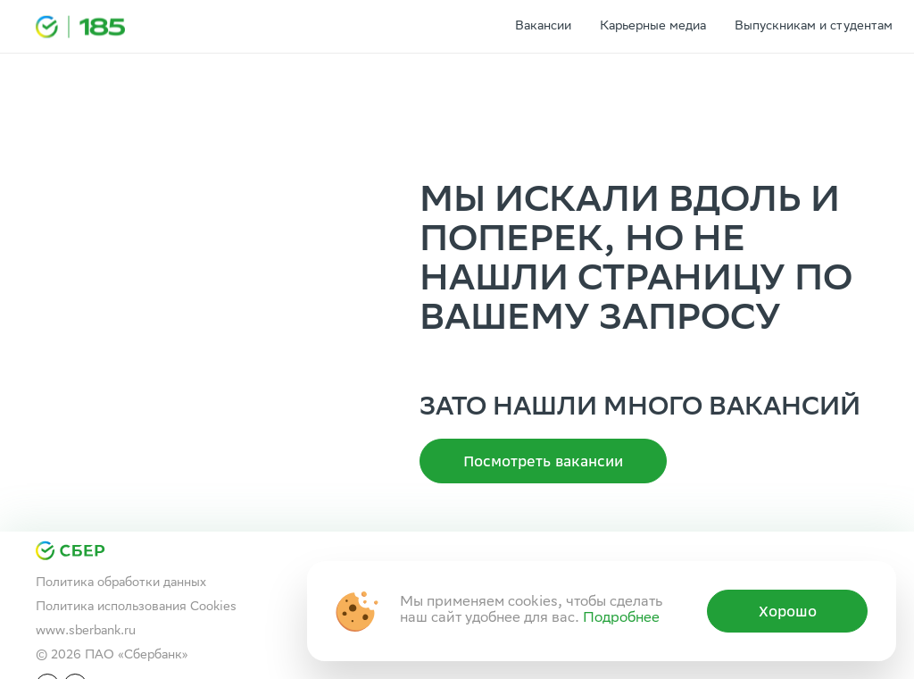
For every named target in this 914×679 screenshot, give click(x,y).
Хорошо (788, 611)
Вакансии (543, 27)
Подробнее (621, 618)
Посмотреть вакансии (543, 461)
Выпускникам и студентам (814, 27)
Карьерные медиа (653, 27)
